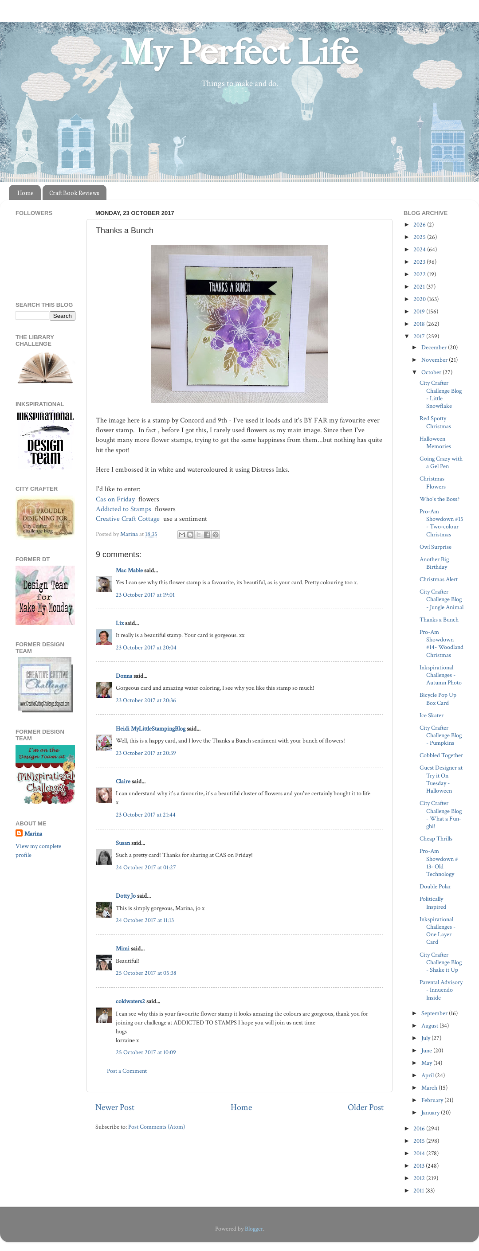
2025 (420, 237)
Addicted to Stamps (124, 509)
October (432, 372)
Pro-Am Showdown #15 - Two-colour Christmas (441, 523)
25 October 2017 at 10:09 (146, 1052)
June (427, 1050)
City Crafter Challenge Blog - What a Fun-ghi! (441, 814)
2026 (420, 224)
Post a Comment (127, 1071)
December (434, 347)
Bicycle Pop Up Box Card (438, 699)
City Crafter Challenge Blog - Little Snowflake (441, 394)
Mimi (123, 948)
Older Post (366, 1107)
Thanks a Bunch (439, 619)
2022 (420, 274)
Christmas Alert (439, 579)
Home (25, 192)
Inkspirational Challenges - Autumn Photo (441, 675)
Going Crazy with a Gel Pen (441, 462)
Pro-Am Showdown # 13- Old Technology (439, 862)
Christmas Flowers (433, 482)
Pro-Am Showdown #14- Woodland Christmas (441, 643)
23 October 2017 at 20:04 (146, 647)
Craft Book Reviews (74, 192)
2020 (420, 299)
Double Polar (435, 886)
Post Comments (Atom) (156, 1126)
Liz (120, 623)
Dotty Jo (126, 895)
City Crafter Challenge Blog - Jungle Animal (441, 599)
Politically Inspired (433, 903)
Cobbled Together (441, 755)
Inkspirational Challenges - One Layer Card (437, 930)
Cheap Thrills (436, 838)
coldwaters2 (130, 1001)
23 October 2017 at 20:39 (146, 753)
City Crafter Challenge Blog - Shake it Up (441, 962)
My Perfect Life (239, 53)
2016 (419, 1128)
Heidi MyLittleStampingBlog (150, 728)
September (435, 1013)
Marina (33, 833)
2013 (419, 1165)
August (430, 1025)
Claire (123, 781)
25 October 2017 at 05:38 (146, 973)
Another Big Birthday (434, 563)
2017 (419, 336)
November (435, 360)
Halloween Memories (435, 442)
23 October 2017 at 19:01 (145, 594)
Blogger (254, 1228)
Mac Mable (129, 570)
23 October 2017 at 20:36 (146, 700)
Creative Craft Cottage (128, 519)
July (426, 1038)
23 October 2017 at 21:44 (146, 814)
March (430, 1087)
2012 (419, 1178)
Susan (123, 843)
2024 (420, 249)
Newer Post (114, 1107)
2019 (419, 311)
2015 (419, 1141)
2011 (419, 1190)
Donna (124, 676)
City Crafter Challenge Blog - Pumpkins (441, 735)
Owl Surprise (436, 547)
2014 (419, 1153)
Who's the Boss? (439, 499)
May (427, 1063)
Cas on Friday (116, 499)
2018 (419, 324)
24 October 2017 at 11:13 (145, 920)
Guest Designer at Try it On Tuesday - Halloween (441, 779)
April (428, 1075)
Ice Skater (432, 715)
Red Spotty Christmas (435, 422)
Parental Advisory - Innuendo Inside (441, 990)
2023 (420, 262)
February (432, 1100)
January (431, 1112)
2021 (419, 286)
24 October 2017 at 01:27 (146, 867)
